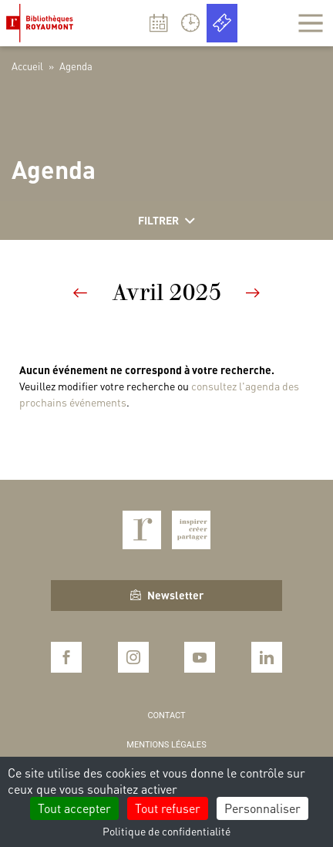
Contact (166, 715)
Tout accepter (74, 808)
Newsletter (167, 595)
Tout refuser (167, 808)
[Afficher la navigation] (311, 23)
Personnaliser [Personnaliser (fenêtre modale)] (262, 808)
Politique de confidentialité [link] (166, 831)
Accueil (27, 66)
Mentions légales (166, 745)
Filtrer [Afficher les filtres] (166, 220)
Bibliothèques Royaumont (42, 23)
